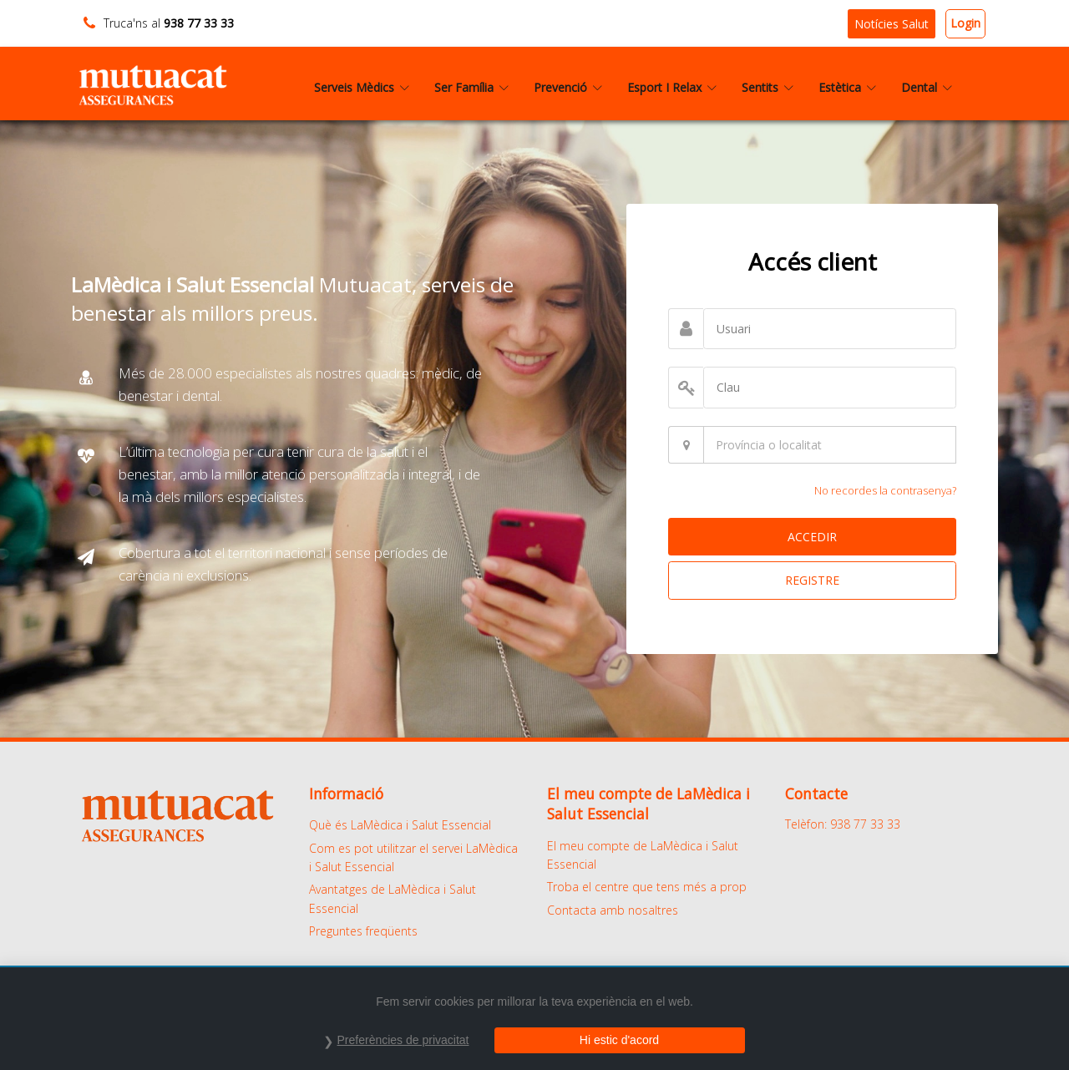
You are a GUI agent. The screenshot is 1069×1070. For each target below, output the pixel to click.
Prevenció (568, 87)
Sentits (767, 87)
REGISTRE (812, 580)
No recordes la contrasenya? (885, 490)
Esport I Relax (672, 87)
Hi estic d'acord (619, 1040)
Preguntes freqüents (363, 931)
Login (965, 23)
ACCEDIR (812, 537)
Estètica (847, 87)
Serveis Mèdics (361, 87)
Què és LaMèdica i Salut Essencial (400, 825)
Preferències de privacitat (403, 1040)
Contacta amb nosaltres (612, 910)
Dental (926, 87)
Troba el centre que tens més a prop (647, 887)
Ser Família (471, 87)
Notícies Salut (891, 24)
